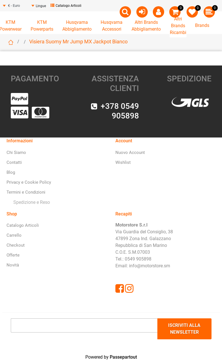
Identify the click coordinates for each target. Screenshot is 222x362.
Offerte (13, 255)
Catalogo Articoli (65, 6)
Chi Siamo (16, 152)
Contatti (14, 162)
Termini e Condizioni (26, 192)
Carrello (14, 235)
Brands (202, 25)
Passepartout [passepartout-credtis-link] (123, 357)
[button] (184, 328)
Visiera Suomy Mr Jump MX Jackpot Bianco (78, 42)
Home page (11, 42)
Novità (13, 265)
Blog (11, 172)
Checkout (16, 245)
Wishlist (123, 162)
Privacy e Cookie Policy (29, 182)
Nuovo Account (130, 152)
